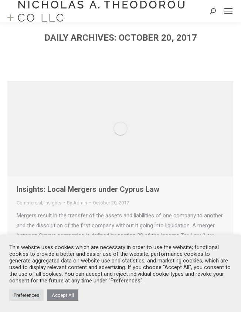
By (77, 203)
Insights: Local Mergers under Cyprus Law (88, 189)
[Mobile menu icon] (228, 11)
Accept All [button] (63, 295)
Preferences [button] (26, 295)
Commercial (29, 203)
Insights (52, 203)
